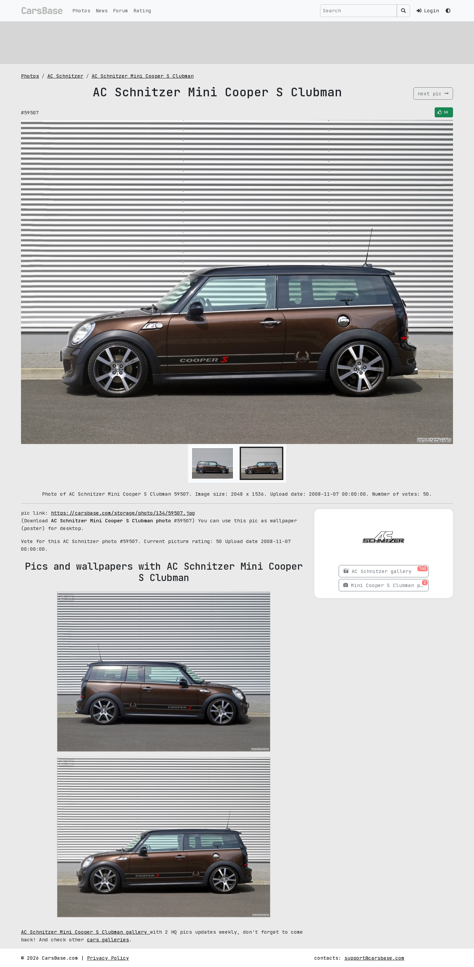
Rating (142, 10)
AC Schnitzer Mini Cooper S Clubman (143, 76)
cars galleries (108, 939)
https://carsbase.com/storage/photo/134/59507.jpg (123, 513)
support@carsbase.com (374, 958)
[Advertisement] (221, 42)
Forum (120, 10)
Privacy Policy (108, 958)
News (102, 10)
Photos (81, 10)
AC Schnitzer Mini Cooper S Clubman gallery (85, 932)
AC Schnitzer (65, 76)
